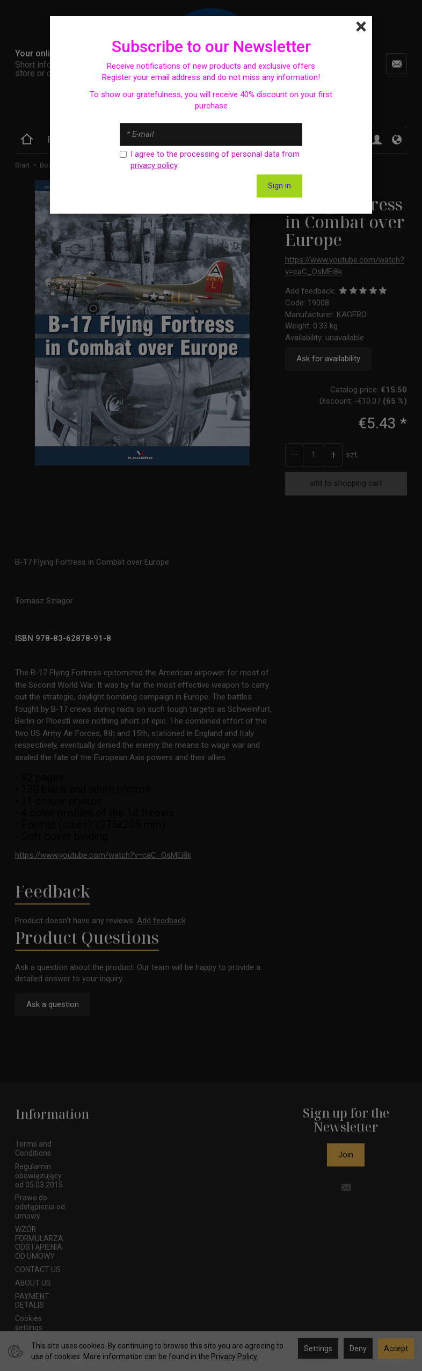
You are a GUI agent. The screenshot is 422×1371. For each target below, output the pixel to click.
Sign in (279, 186)
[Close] (361, 27)
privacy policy (153, 165)
